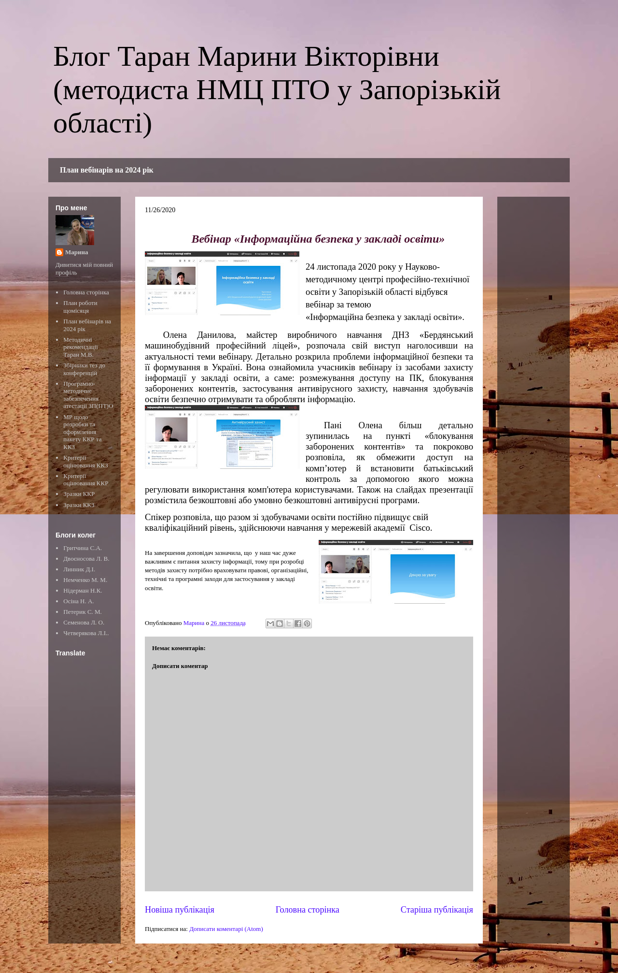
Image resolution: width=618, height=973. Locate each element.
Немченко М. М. (85, 579)
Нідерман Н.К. (82, 590)
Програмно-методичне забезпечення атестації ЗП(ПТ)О (88, 395)
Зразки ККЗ (78, 504)
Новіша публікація (179, 910)
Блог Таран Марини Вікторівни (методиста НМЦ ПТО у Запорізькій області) (277, 89)
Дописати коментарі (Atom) (226, 928)
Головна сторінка (307, 910)
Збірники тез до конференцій (84, 369)
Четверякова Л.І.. (86, 633)
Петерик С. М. (82, 611)
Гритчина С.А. (82, 548)
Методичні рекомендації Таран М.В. (80, 347)
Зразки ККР (79, 493)
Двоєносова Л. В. (86, 558)
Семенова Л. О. (83, 622)
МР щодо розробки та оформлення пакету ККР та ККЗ (82, 431)
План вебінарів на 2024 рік (107, 170)
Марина (76, 252)
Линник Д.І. (79, 569)
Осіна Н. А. (78, 601)
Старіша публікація (437, 910)
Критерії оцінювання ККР (85, 479)
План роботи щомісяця (80, 306)
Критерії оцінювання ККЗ (85, 461)
